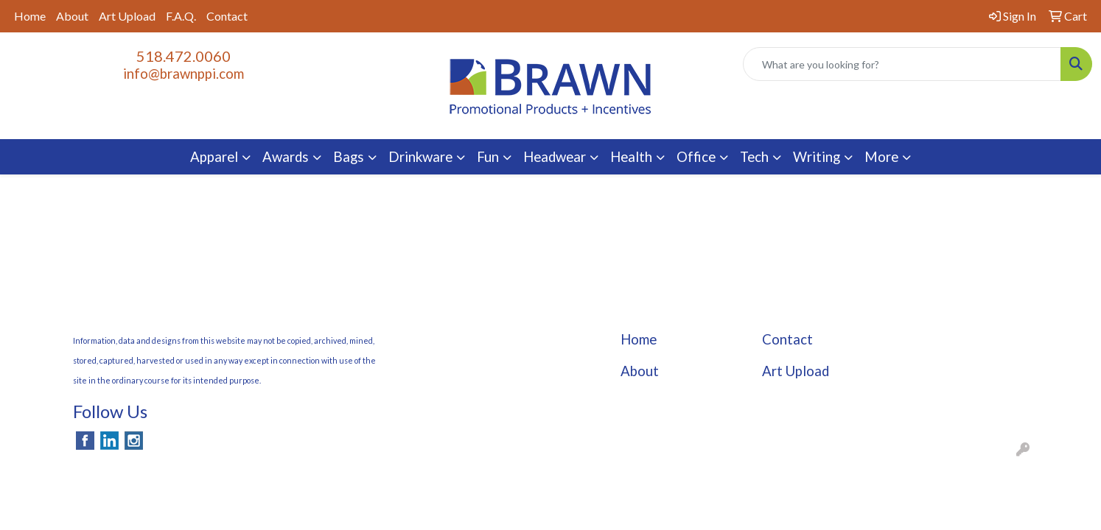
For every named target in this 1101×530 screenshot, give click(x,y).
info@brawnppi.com (183, 74)
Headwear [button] (554, 157)
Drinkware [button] (420, 157)
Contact (227, 16)
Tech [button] (754, 157)
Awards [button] (285, 157)
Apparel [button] (214, 157)
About (72, 16)
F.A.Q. (181, 16)
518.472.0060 (183, 56)
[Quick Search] (902, 64)
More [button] (881, 157)
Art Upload (127, 16)
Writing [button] (816, 157)
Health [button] (631, 157)
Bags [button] (348, 157)
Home (30, 16)
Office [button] (696, 157)
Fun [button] (488, 157)
